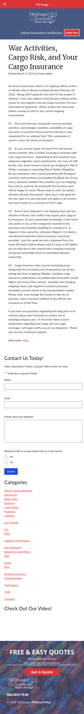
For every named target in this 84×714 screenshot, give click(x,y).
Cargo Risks (11, 507)
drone (7, 562)
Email (8, 398)
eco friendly (11, 522)
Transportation (13, 578)
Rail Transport (12, 547)
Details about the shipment (18, 416)
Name (8, 379)
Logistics (9, 515)
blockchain (10, 494)
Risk (6, 555)
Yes (12, 462)
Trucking (9, 599)
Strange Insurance (15, 574)
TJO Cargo (41, 4)
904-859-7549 (17, 694)
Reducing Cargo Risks (17, 551)
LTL (6, 529)
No (11, 456)
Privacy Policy (41, 702)
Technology (11, 585)
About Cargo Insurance (18, 490)
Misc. (26, 340)
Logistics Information (17, 540)
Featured (9, 511)
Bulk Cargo (11, 498)
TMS (7, 592)
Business (9, 503)
